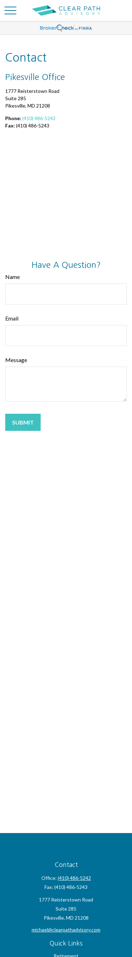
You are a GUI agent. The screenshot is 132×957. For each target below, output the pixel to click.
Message (16, 359)
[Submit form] (23, 422)
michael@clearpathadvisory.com (66, 930)
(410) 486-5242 (39, 118)
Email (11, 318)
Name (12, 276)
